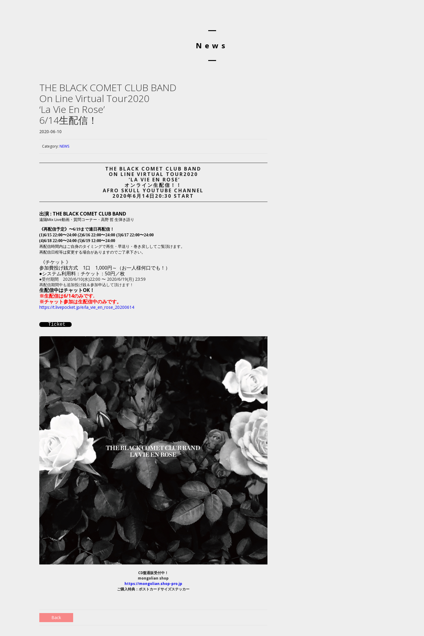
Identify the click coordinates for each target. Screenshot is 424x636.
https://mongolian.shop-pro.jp (153, 583)
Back (56, 617)
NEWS (64, 146)
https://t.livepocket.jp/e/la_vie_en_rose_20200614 (86, 307)
